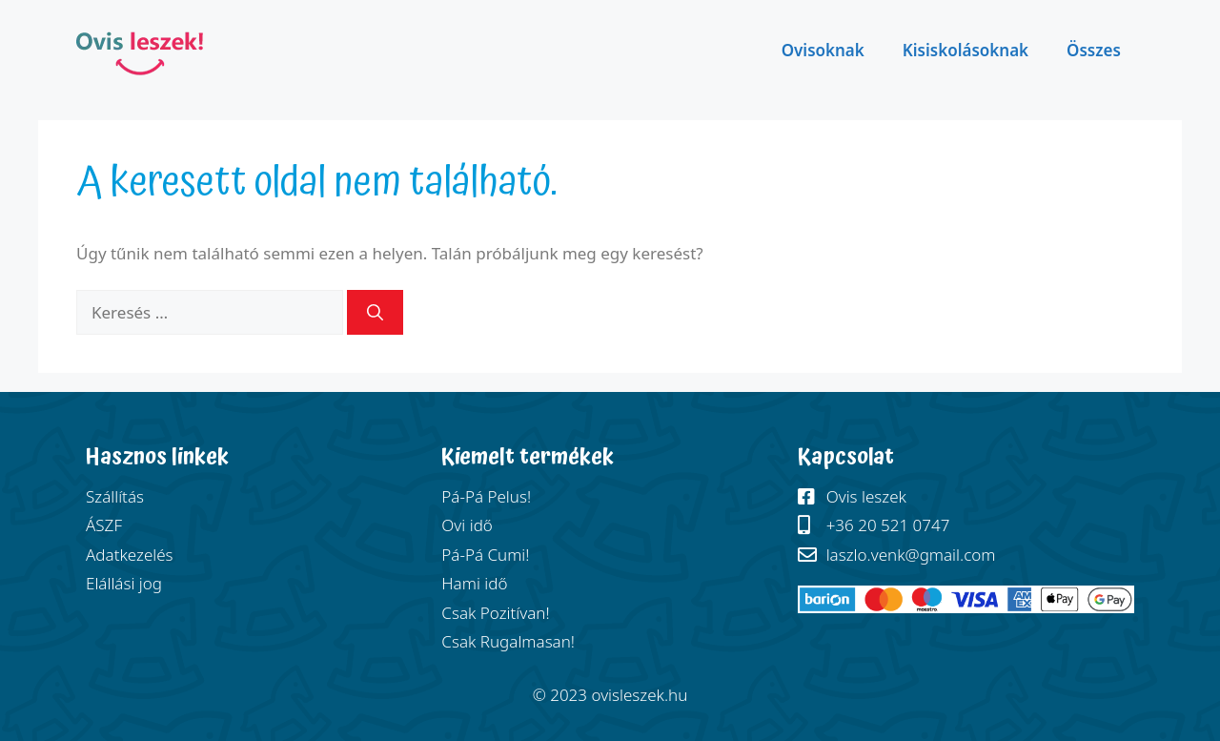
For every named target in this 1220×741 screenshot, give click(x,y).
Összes (1094, 50)
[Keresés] (375, 313)
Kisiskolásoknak (965, 50)
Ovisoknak (823, 50)
